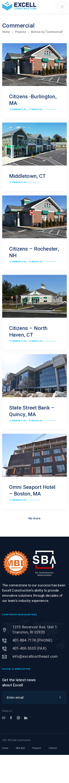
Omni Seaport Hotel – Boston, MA (32, 491)
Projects (20, 32)
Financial (36, 109)
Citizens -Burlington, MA (32, 100)
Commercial (18, 109)
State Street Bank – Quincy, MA (32, 411)
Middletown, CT (27, 176)
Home (6, 32)
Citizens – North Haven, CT (28, 332)
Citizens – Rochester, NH (34, 252)
